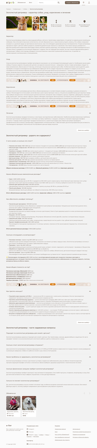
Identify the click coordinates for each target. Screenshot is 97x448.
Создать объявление (72, 2)
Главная (8, 9)
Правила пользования (79, 434)
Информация (17, 9)
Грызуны (29, 436)
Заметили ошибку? (83, 130)
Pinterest (30, 432)
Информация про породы (62, 440)
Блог (56, 431)
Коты (36, 434)
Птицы (47, 434)
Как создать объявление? (62, 434)
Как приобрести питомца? (62, 437)
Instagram (30, 429)
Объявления (11, 393)
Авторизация (76, 429)
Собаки (25, 9)
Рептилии (36, 436)
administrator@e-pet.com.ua (35, 444)
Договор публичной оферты (81, 437)
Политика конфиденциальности (82, 431)
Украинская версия (60, 429)
